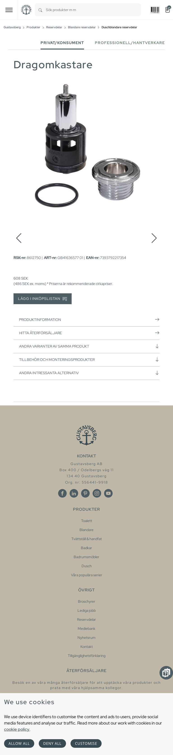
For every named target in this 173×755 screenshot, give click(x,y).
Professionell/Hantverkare (130, 42)
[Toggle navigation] (9, 10)
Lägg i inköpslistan (42, 298)
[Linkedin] (74, 493)
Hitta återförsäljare (89, 332)
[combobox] (93, 10)
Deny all (52, 743)
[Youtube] (108, 493)
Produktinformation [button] (89, 319)
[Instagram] (97, 493)
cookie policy (16, 729)
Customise (86, 743)
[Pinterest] (85, 493)
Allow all (19, 743)
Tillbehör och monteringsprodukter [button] (89, 359)
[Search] (40, 10)
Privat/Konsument (62, 42)
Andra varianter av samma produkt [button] (89, 346)
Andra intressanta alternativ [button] (89, 372)
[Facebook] (62, 493)
